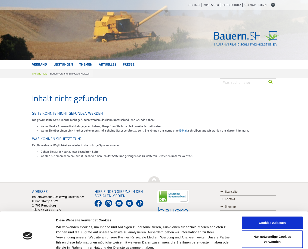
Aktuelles (107, 64)
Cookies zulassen (272, 198)
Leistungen (63, 64)
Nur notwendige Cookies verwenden (272, 215)
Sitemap (250, 5)
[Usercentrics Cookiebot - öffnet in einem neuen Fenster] (27, 240)
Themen (85, 64)
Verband (39, 64)
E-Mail (183, 130)
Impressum (211, 5)
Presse (129, 64)
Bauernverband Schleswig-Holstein (70, 73)
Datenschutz (231, 5)
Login (262, 5)
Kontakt (194, 5)
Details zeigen (227, 240)
